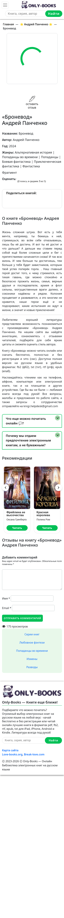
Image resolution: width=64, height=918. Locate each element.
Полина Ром (43, 519)
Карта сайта (10, 750)
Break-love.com (34, 754)
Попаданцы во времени (32, 651)
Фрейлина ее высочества (15, 514)
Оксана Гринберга (16, 519)
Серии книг (31, 634)
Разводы (32, 667)
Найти (54, 13)
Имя (6, 598)
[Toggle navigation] (5, 5)
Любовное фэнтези (32, 642)
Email (6, 608)
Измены (32, 659)
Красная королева (43, 514)
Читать (17, 528)
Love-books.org (12, 754)
